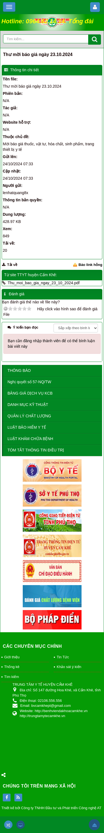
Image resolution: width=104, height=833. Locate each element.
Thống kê (11, 667)
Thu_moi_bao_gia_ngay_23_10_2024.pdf (44, 283)
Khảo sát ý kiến (69, 667)
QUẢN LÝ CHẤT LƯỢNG (29, 416)
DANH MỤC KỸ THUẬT (27, 404)
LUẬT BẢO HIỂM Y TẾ (26, 427)
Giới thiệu (11, 657)
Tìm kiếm (11, 677)
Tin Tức (63, 657)
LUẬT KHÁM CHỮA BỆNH (30, 438)
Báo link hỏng (90, 265)
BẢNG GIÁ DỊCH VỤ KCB (29, 393)
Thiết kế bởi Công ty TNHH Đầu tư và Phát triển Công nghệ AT (51, 808)
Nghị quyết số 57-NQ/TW (29, 382)
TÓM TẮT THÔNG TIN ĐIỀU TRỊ (35, 450)
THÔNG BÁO (19, 370)
